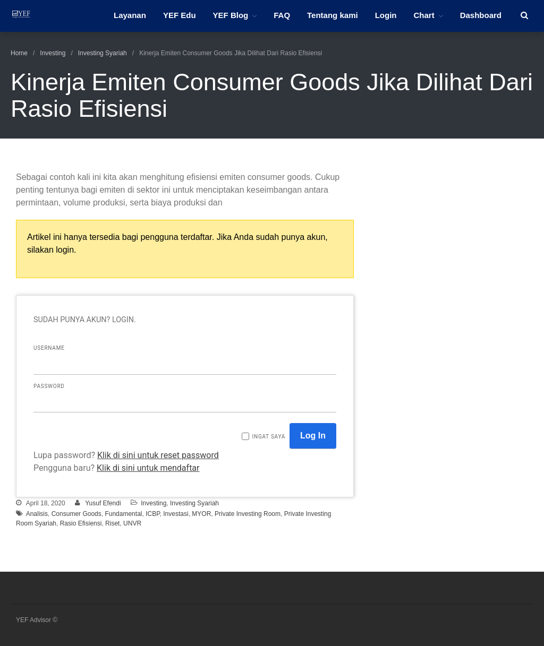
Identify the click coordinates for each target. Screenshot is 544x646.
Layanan (130, 15)
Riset (112, 523)
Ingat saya (268, 437)
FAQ (282, 15)
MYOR (201, 514)
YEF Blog (231, 15)
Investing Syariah (102, 53)
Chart (423, 15)
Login (386, 15)
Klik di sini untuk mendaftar (148, 468)
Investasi (175, 514)
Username (49, 348)
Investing (52, 53)
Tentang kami (332, 15)
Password (49, 386)
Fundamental (123, 514)
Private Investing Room (247, 514)
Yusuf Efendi (103, 503)
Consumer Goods (76, 514)
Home (19, 53)
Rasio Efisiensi (81, 523)
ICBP (152, 514)
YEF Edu (179, 15)
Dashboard (481, 15)
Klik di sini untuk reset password (158, 455)
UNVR (132, 523)
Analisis (37, 514)
